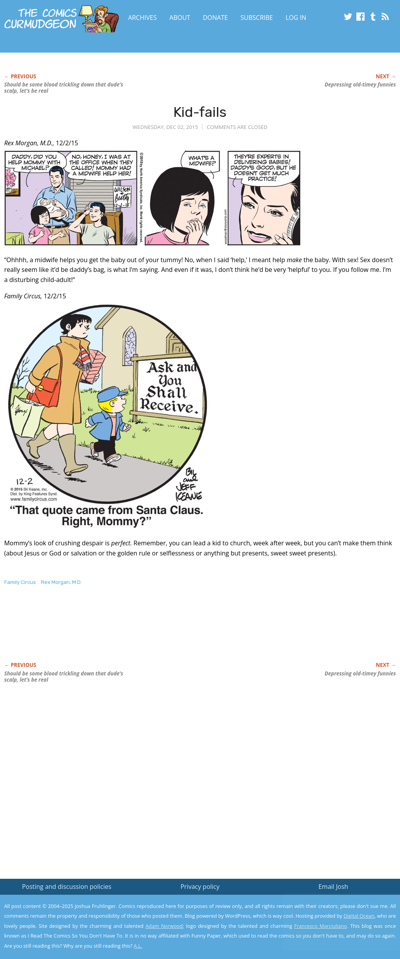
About (179, 17)
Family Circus (20, 582)
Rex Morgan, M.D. (61, 582)
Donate (215, 17)
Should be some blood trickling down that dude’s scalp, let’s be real (63, 87)
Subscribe (257, 17)
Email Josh (333, 886)
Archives (142, 17)
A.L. (138, 945)
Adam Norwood (164, 925)
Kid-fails (200, 112)
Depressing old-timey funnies (360, 84)
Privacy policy (199, 886)
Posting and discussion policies (66, 886)
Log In (295, 17)
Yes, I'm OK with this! (334, 930)
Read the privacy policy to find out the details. (330, 910)
